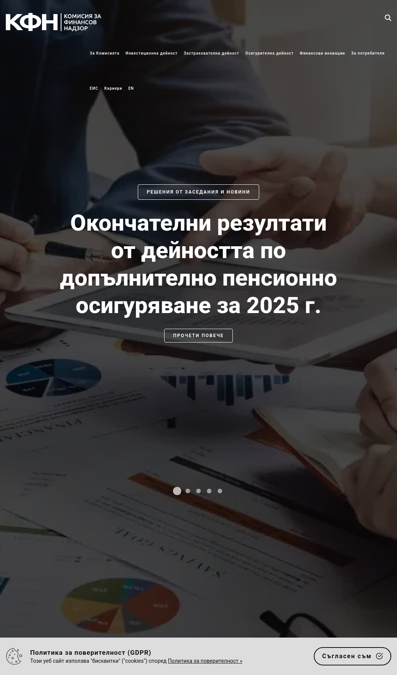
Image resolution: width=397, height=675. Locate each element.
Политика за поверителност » (205, 661)
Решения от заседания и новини (198, 192)
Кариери (113, 88)
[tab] (177, 491)
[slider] (198, 345)
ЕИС (94, 88)
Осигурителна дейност (269, 53)
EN (131, 88)
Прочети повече (198, 335)
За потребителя (368, 53)
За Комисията (104, 53)
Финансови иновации (322, 53)
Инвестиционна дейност (152, 53)
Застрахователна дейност (211, 53)
